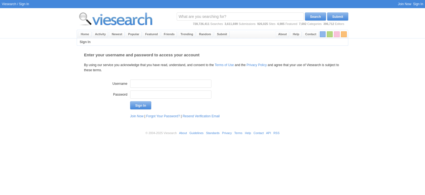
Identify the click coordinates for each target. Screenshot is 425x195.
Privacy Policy (257, 65)
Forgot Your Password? (163, 116)
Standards (213, 133)
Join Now (404, 4)
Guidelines (196, 133)
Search (315, 17)
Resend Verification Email (201, 116)
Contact (310, 34)
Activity (100, 34)
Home (85, 34)
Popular (133, 34)
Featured (151, 34)
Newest (117, 34)
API (268, 133)
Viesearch (9, 4)
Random (205, 34)
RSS (276, 133)
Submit (337, 17)
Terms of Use (224, 65)
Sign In (418, 4)
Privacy (227, 133)
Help (296, 34)
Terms (238, 133)
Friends (169, 34)
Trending (187, 34)
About (282, 34)
